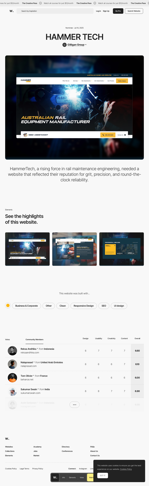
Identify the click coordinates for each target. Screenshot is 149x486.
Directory (66, 447)
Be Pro (118, 11)
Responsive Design (84, 305)
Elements (72, 477)
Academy (37, 447)
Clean (63, 305)
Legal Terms (24, 468)
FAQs (92, 447)
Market (36, 455)
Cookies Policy (11, 468)
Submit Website (134, 11)
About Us (94, 451)
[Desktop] (27, 249)
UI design (119, 305)
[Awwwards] (11, 11)
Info (63, 477)
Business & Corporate (26, 305)
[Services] (121, 249)
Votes (82, 477)
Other (49, 305)
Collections (9, 451)
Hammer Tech (74, 37)
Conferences (67, 451)
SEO (104, 305)
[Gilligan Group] (74, 45)
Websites (9, 447)
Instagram (83, 468)
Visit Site (92, 477)
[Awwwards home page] (55, 477)
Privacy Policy (37, 468)
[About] (74, 249)
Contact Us (95, 455)
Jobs (35, 451)
